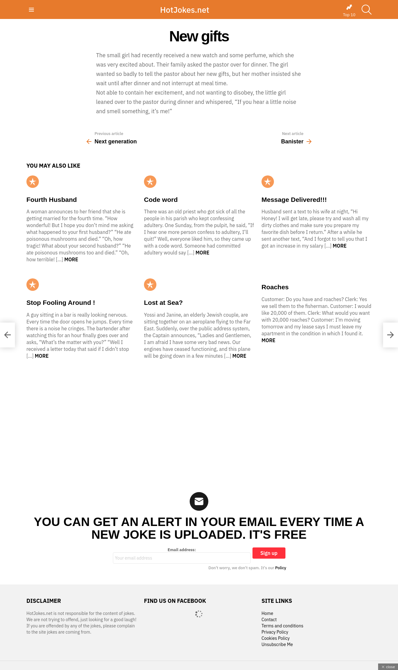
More (71, 259)
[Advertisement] (199, 421)
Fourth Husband (51, 199)
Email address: (182, 555)
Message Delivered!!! (294, 199)
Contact (269, 619)
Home (267, 613)
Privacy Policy (274, 632)
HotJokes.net (184, 10)
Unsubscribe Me (277, 644)
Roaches (275, 287)
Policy (280, 567)
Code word (161, 199)
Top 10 (349, 10)
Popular (32, 181)
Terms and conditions (282, 626)
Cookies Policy (275, 638)
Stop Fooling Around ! (60, 302)
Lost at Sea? (163, 302)
